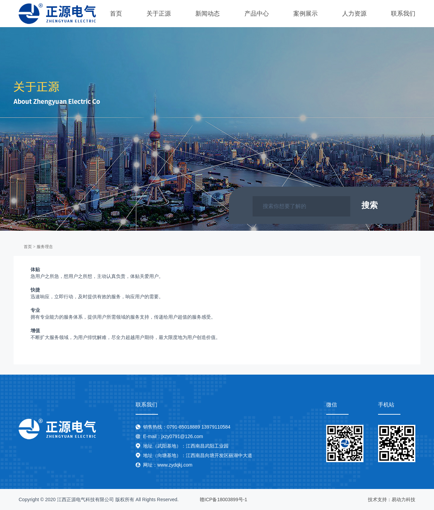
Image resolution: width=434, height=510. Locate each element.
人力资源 (354, 13)
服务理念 (45, 246)
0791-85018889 (183, 427)
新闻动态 (207, 13)
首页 (116, 13)
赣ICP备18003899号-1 (223, 499)
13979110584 (216, 427)
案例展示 (305, 13)
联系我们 (403, 13)
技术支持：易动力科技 (391, 499)
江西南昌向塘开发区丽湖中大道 (219, 455)
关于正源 (158, 13)
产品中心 (256, 13)
